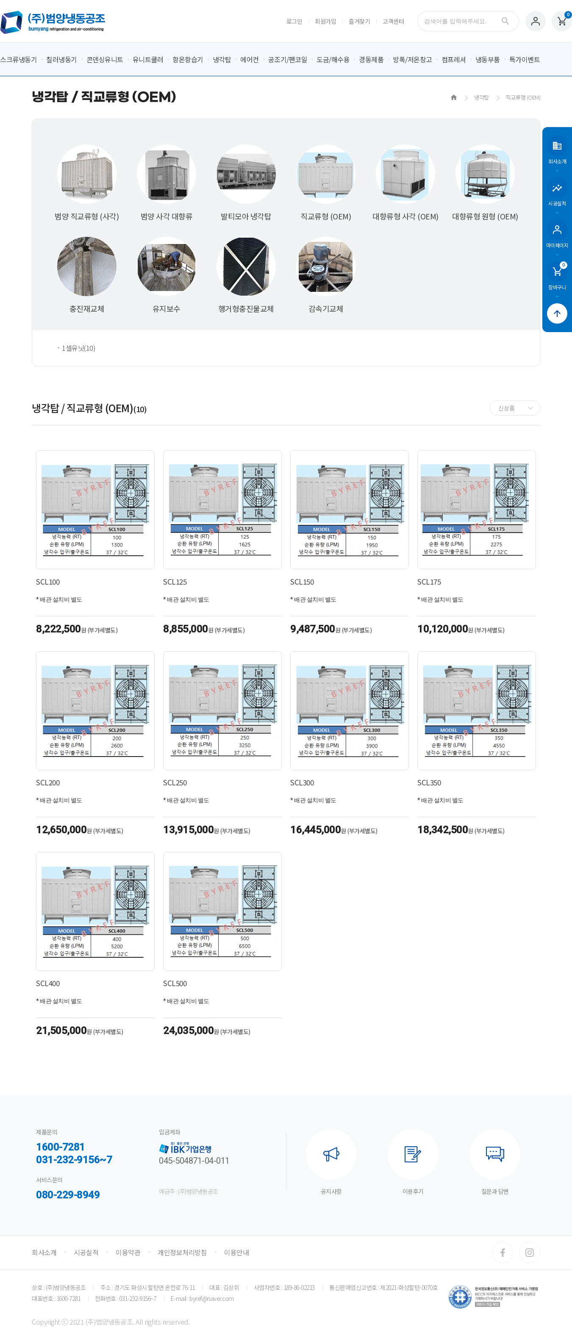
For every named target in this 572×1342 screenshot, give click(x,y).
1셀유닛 (78, 348)
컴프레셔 (453, 59)
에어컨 (249, 59)
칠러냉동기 (61, 59)
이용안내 (236, 1252)
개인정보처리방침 (182, 1252)
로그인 (294, 21)
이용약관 (128, 1252)
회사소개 (44, 1252)
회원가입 (325, 21)
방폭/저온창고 (412, 59)
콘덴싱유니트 (104, 59)
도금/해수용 (333, 59)
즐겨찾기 (359, 21)
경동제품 (371, 59)
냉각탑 (222, 59)
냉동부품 (487, 59)
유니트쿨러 (148, 59)
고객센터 (393, 21)
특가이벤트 (524, 59)
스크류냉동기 (18, 59)
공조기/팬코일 (288, 59)
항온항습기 (187, 59)
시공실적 (86, 1252)
